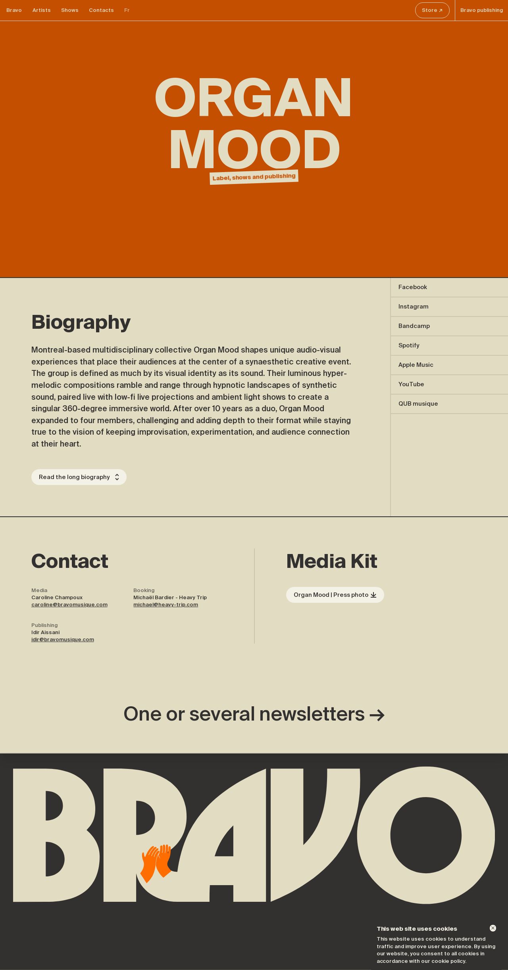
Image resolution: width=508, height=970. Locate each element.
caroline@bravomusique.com (69, 604)
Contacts (101, 10)
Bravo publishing (481, 10)
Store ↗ (432, 10)
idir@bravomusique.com (62, 639)
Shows (70, 10)
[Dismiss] (493, 928)
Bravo (14, 10)
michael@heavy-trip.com (165, 604)
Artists (42, 10)
